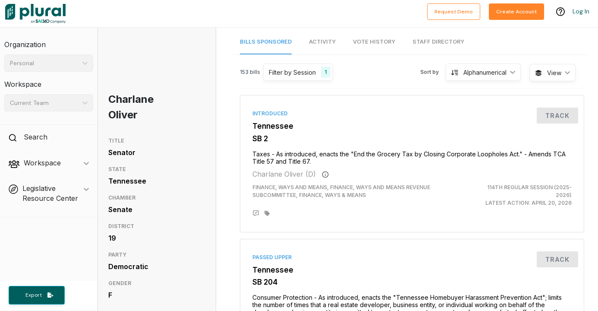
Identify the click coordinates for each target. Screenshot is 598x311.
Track (557, 115)
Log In (581, 12)
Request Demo (453, 11)
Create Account (516, 11)
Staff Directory (438, 41)
